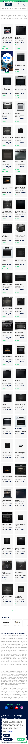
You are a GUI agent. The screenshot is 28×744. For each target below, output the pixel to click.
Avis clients (4, 718)
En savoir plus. (10, 731)
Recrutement (17, 718)
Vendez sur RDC (18, 716)
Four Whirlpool (17, 625)
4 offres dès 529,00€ (6, 44)
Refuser (6, 735)
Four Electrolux (6, 625)
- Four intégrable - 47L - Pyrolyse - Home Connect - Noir (20, 407)
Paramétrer (7, 739)
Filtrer (24, 742)
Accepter (21, 739)
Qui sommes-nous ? (5, 716)
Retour (4, 12)
